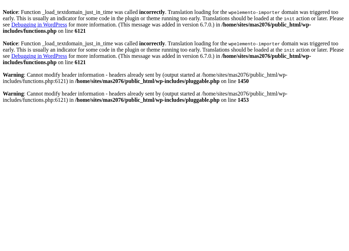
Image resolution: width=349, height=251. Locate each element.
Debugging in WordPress (39, 25)
